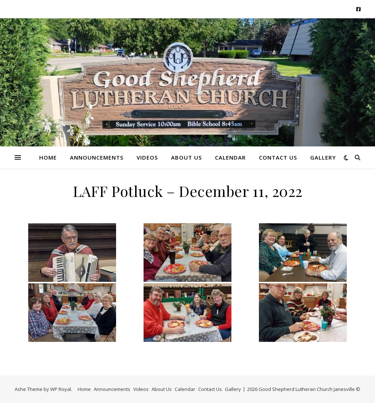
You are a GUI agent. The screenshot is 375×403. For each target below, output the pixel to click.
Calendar (230, 157)
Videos (147, 157)
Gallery (323, 157)
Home (48, 157)
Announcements (96, 157)
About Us (186, 157)
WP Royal (60, 389)
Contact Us (278, 157)
